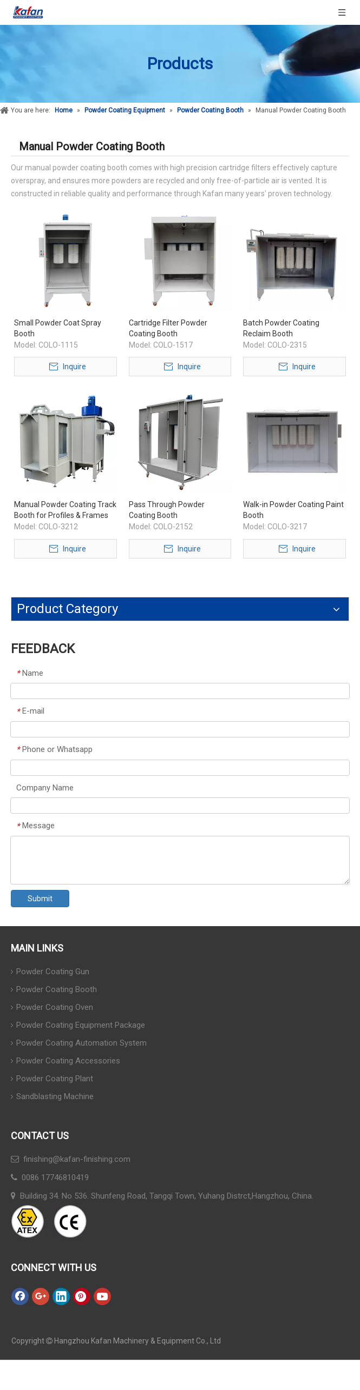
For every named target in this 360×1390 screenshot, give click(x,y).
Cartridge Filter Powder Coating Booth (168, 328)
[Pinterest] (81, 1296)
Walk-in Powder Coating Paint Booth (293, 510)
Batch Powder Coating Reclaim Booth (281, 328)
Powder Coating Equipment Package (80, 1025)
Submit (40, 898)
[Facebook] (20, 1296)
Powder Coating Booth (56, 989)
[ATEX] (49, 1221)
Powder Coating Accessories (68, 1061)
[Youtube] (102, 1296)
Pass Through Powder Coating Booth (167, 510)
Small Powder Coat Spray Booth (57, 328)
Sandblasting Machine (55, 1096)
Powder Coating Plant (54, 1078)
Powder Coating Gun (52, 971)
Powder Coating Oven (54, 1007)
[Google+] (40, 1296)
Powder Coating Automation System (81, 1043)
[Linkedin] (61, 1296)
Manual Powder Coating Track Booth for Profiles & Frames (65, 510)
